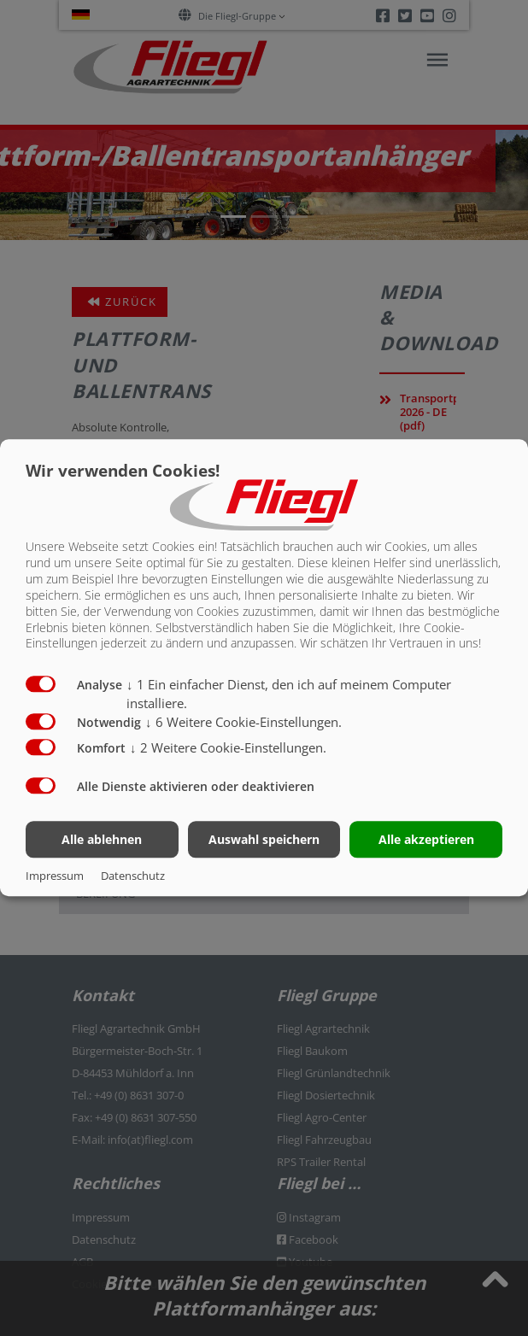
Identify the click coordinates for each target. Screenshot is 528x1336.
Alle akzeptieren (426, 839)
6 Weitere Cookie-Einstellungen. (243, 721)
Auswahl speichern (264, 839)
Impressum (55, 876)
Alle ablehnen (102, 839)
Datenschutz (133, 876)
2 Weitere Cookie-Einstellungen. (228, 747)
